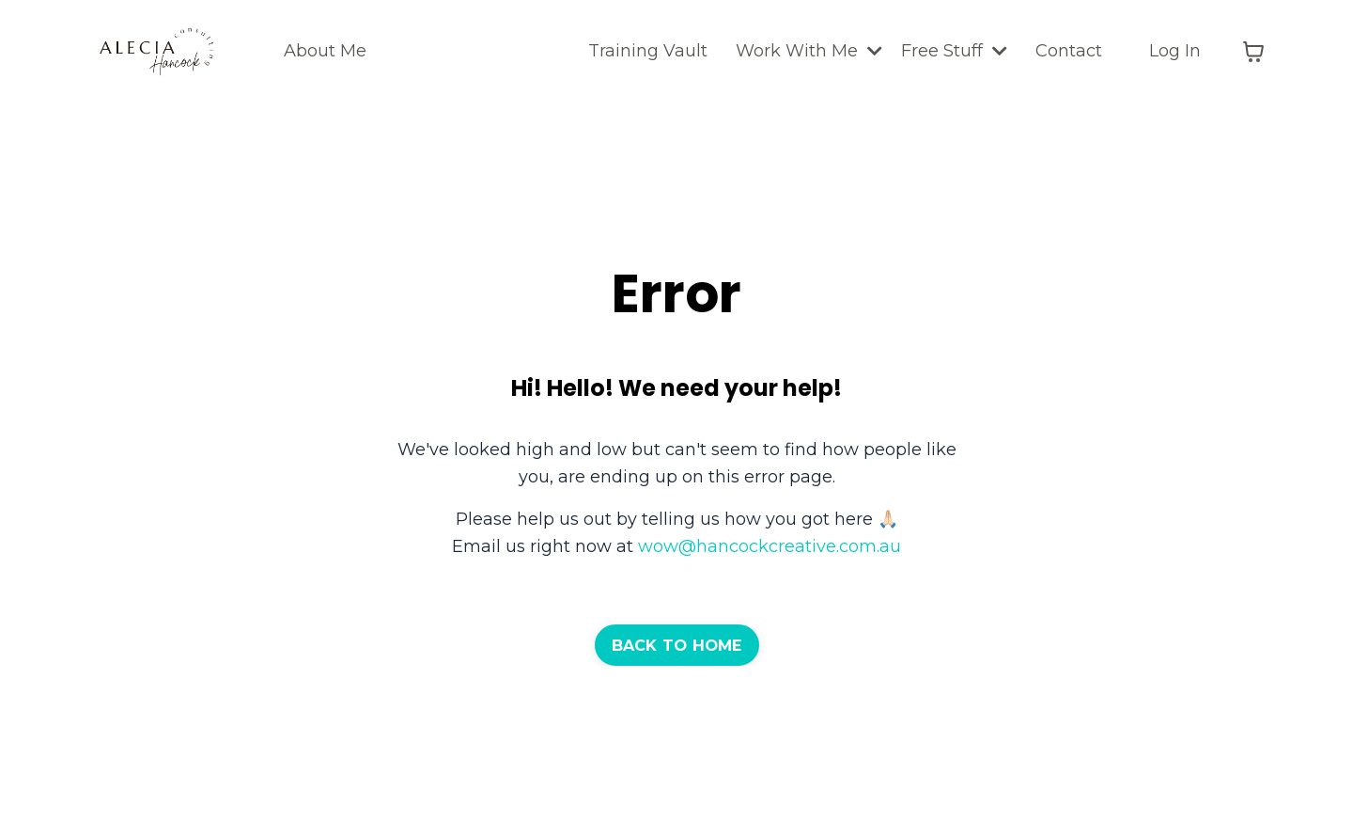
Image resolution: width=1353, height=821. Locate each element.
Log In (1175, 50)
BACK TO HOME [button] (677, 645)
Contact (1068, 50)
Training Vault (648, 50)
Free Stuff (954, 50)
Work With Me (809, 50)
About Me (325, 50)
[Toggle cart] (1253, 52)
